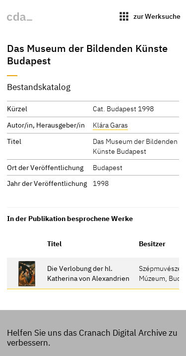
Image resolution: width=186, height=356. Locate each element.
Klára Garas (110, 125)
